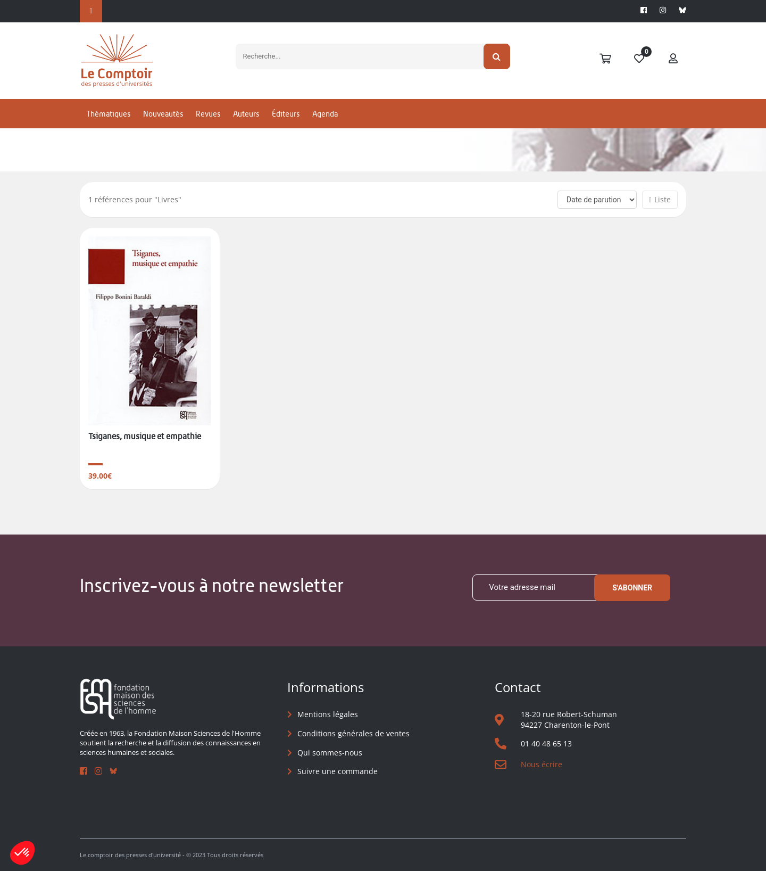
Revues (208, 113)
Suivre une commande (337, 771)
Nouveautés (163, 113)
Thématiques (108, 113)
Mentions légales (327, 714)
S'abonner (632, 588)
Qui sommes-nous (329, 752)
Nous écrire (541, 764)
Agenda (325, 113)
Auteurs (246, 113)
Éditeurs (285, 113)
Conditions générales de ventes (353, 733)
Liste (660, 199)
